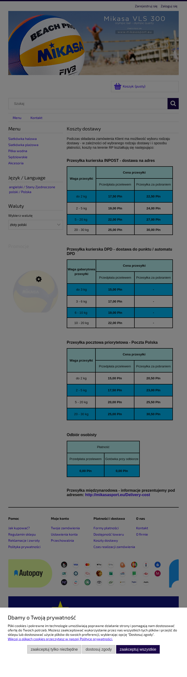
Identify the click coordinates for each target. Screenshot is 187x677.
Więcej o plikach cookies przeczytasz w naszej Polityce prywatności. (60, 639)
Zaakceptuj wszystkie (138, 649)
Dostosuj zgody (99, 649)
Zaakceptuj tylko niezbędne (54, 649)
